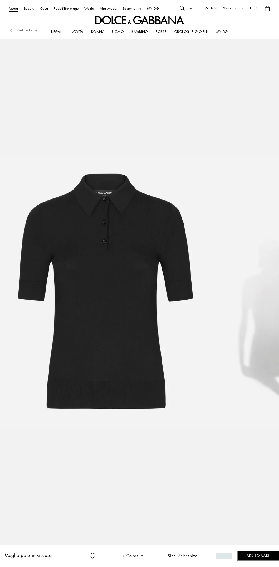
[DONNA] (97, 32)
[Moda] (13, 8)
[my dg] (222, 32)
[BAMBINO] (139, 32)
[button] (189, 8)
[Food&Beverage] (66, 8)
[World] (89, 8)
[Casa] (44, 8)
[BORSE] (161, 32)
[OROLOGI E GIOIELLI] (191, 32)
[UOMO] (118, 32)
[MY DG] (153, 8)
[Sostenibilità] (132, 8)
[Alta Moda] (108, 8)
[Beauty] (29, 8)
